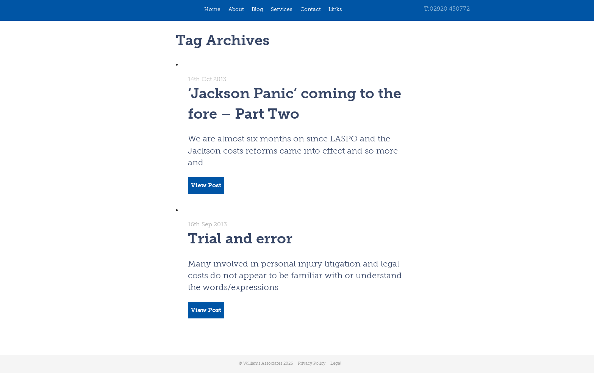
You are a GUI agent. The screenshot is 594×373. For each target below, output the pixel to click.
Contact (310, 9)
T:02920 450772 (447, 8)
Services (281, 9)
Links (335, 9)
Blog (257, 9)
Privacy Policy (311, 363)
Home (212, 9)
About (236, 9)
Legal (335, 363)
